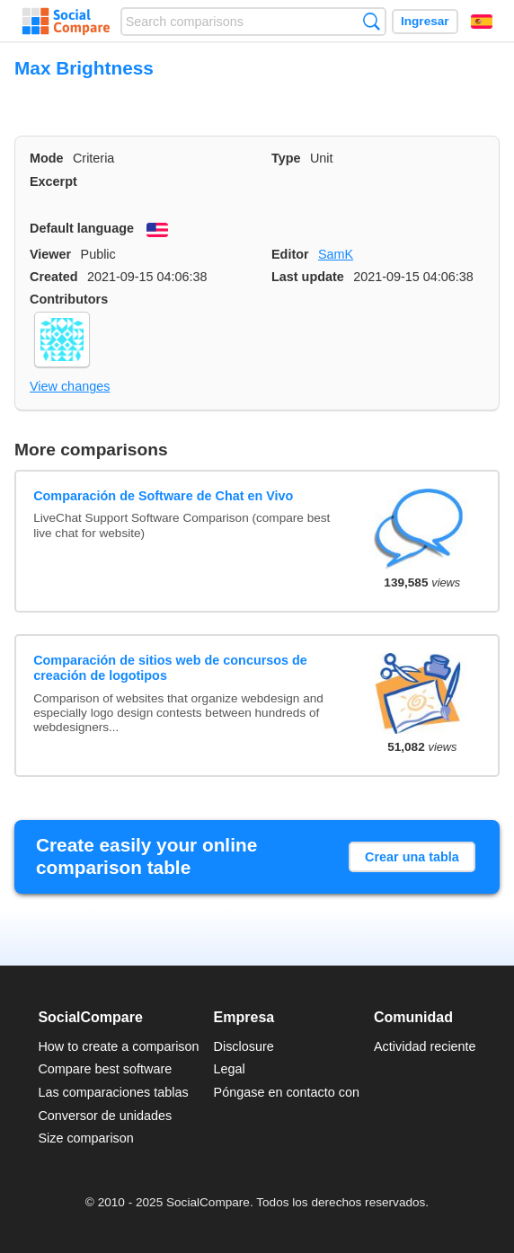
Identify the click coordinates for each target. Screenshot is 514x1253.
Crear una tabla (412, 857)
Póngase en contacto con (286, 1092)
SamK (335, 254)
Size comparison (85, 1138)
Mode (47, 158)
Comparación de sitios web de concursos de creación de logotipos (170, 668)
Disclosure (244, 1046)
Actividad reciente (425, 1046)
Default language (82, 228)
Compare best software (105, 1069)
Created (54, 276)
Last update (307, 276)
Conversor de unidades (105, 1115)
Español (481, 21)
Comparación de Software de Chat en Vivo (163, 496)
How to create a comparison (118, 1046)
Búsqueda (371, 21)
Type (286, 158)
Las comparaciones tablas (113, 1092)
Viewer (50, 254)
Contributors (69, 299)
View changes (70, 386)
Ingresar (425, 21)
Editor (290, 254)
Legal (229, 1069)
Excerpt (53, 181)
